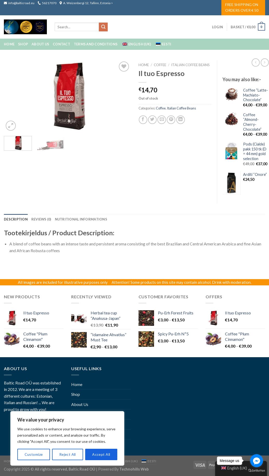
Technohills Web (134, 469)
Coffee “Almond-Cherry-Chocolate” (252, 122)
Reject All (67, 454)
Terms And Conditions (96, 44)
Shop (23, 44)
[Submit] (103, 27)
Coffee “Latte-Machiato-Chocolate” (255, 95)
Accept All (101, 454)
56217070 (47, 3)
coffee (160, 65)
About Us (40, 44)
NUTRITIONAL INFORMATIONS (81, 219)
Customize (34, 454)
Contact (61, 44)
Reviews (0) (41, 219)
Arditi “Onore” (255, 174)
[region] (67, 438)
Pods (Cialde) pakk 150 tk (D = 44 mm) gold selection (254, 151)
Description (16, 219)
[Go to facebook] (256, 460)
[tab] (16, 219)
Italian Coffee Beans (190, 65)
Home (9, 44)
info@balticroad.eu (19, 3)
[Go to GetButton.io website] (256, 470)
